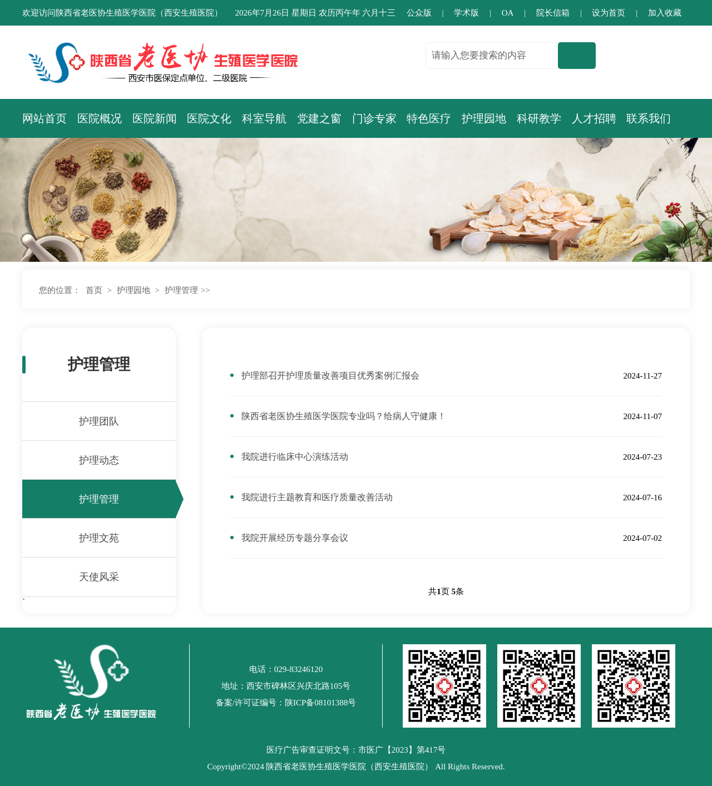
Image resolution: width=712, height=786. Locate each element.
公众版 (419, 12)
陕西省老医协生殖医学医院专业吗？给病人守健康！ (343, 416)
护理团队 (99, 421)
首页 (94, 290)
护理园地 (484, 118)
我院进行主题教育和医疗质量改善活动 (317, 497)
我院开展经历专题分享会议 (294, 538)
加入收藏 (664, 12)
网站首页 (44, 118)
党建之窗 (319, 118)
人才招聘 (594, 118)
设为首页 (608, 12)
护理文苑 (99, 538)
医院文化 (209, 118)
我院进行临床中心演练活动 (294, 456)
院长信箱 (553, 12)
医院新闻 (154, 118)
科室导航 (264, 118)
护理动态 (99, 460)
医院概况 (99, 118)
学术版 (466, 12)
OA (508, 12)
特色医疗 (429, 118)
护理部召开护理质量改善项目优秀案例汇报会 (330, 375)
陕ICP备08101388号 (320, 702)
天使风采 (99, 577)
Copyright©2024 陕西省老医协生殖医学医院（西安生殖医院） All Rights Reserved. (356, 766)
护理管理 (181, 290)
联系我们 (648, 118)
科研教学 (539, 118)
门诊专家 (374, 118)
